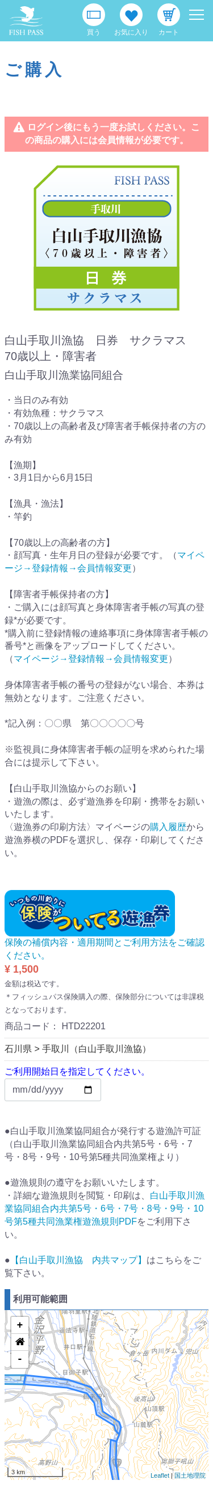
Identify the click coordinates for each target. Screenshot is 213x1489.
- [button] (20, 1359)
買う (94, 32)
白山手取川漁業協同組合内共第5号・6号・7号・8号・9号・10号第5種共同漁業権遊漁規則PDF (104, 1208)
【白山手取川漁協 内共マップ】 (78, 1260)
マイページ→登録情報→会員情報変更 (91, 659)
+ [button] (20, 1325)
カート (168, 32)
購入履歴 (168, 827)
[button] (19, 1342)
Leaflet (160, 1475)
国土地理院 (190, 1475)
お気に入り (131, 32)
